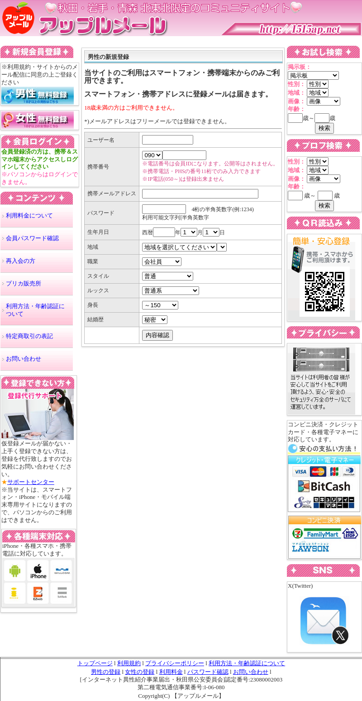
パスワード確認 (208, 671)
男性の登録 (105, 671)
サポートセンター (30, 482)
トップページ (95, 663)
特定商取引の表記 (29, 336)
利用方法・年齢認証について (35, 310)
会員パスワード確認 (32, 238)
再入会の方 (20, 260)
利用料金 (171, 671)
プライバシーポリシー (174, 663)
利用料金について (29, 215)
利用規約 (129, 663)
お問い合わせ (23, 358)
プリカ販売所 (23, 283)
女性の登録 (139, 671)
